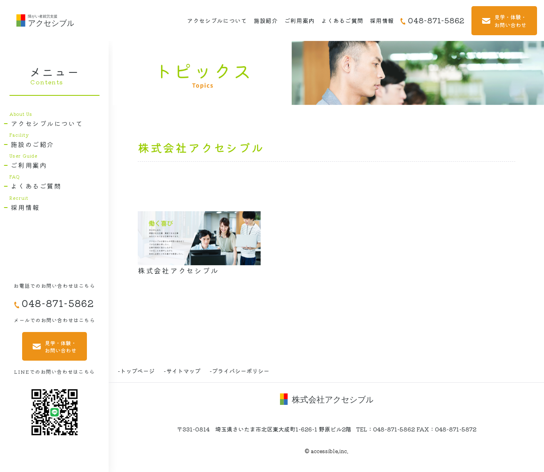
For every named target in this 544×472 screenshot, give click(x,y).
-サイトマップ (182, 371)
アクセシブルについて (217, 20)
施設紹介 (266, 20)
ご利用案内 (300, 20)
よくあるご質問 (342, 20)
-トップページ (136, 371)
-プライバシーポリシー (239, 371)
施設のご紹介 (32, 144)
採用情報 (382, 20)
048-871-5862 (433, 20)
